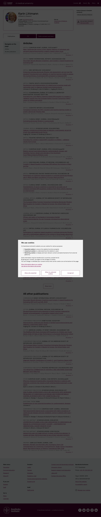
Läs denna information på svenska (31, 266)
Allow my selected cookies (50, 273)
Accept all (70, 273)
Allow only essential (30, 273)
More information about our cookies (31, 264)
